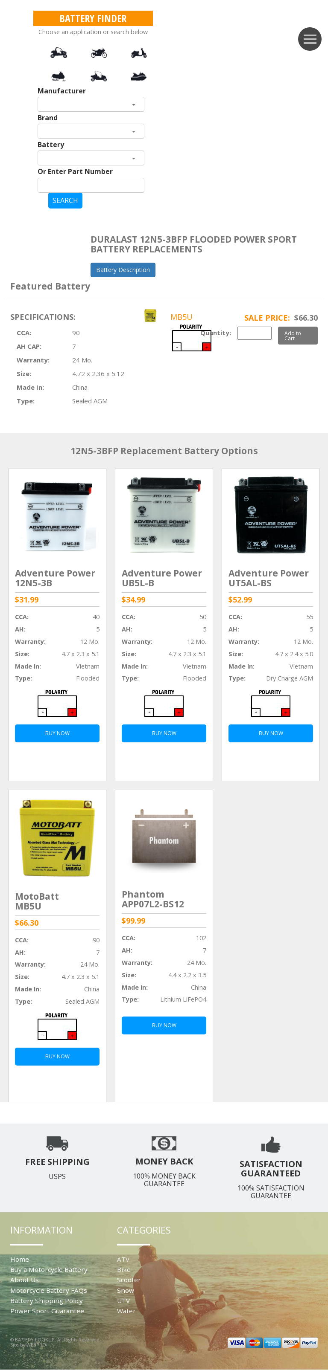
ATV (123, 1259)
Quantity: (215, 332)
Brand (48, 117)
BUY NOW (57, 733)
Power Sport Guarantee (47, 1310)
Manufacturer (62, 91)
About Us (24, 1279)
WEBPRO (36, 1344)
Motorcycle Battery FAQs (48, 1290)
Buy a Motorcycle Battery (49, 1269)
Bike (124, 1269)
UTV (123, 1300)
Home (19, 1259)
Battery (51, 144)
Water (126, 1310)
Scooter (129, 1279)
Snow (125, 1290)
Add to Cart (292, 336)
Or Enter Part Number (75, 171)
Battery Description (123, 270)
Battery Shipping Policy (46, 1300)
